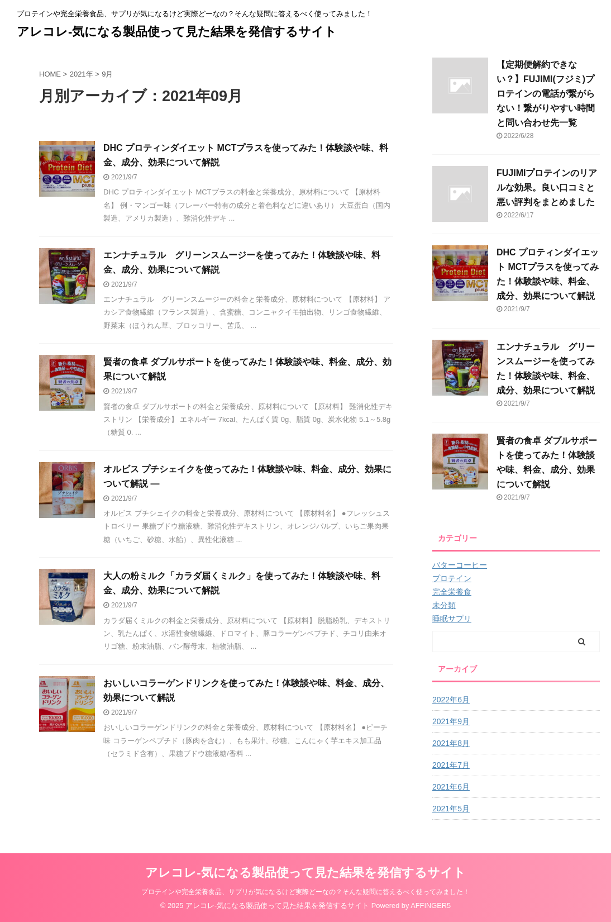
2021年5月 (451, 808)
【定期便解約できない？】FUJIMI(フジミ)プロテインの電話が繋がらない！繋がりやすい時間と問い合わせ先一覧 (546, 93)
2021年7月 (451, 765)
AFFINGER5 (430, 905)
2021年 (81, 74)
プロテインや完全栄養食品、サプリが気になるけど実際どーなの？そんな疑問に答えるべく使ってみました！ (305, 892)
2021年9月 (451, 721)
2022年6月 (451, 699)
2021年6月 (451, 786)
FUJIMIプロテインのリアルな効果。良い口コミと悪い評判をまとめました (547, 187)
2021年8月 (451, 743)
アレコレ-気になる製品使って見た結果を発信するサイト (177, 32)
